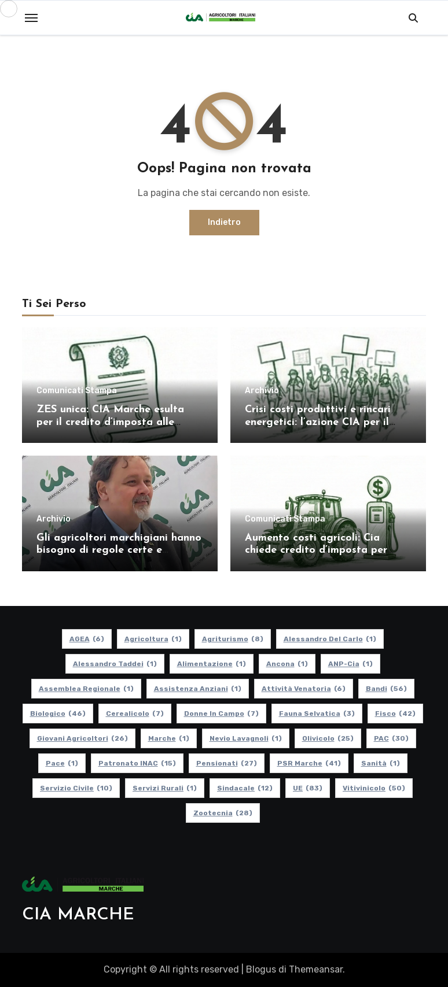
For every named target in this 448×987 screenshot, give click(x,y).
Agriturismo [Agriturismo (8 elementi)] (232, 639)
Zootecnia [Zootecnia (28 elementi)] (222, 813)
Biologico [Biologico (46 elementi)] (58, 713)
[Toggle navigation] (31, 18)
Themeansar (316, 969)
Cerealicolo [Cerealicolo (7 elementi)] (135, 713)
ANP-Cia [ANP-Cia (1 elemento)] (350, 664)
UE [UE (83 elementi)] (307, 788)
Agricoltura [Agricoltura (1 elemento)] (153, 639)
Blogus (261, 969)
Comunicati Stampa (76, 391)
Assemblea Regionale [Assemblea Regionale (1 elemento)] (86, 688)
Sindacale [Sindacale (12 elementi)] (245, 788)
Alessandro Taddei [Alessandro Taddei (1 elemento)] (115, 664)
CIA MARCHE (78, 915)
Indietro (224, 222)
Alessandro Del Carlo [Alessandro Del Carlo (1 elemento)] (330, 639)
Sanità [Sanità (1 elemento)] (380, 763)
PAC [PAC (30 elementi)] (391, 738)
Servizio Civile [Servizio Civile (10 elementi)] (76, 788)
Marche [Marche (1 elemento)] (168, 738)
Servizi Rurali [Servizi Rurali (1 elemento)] (165, 788)
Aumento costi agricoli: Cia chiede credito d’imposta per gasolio (316, 550)
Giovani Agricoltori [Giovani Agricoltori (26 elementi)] (82, 738)
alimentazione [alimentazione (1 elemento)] (211, 664)
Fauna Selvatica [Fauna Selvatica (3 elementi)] (317, 713)
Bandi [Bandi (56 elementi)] (386, 688)
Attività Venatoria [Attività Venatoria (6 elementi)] (304, 688)
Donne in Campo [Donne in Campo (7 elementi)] (221, 713)
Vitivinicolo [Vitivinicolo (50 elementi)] (374, 788)
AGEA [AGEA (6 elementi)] (86, 639)
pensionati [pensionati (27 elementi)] (226, 763)
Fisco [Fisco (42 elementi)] (395, 713)
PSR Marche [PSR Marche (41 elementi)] (309, 763)
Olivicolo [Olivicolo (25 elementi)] (328, 738)
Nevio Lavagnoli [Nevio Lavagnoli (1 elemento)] (246, 738)
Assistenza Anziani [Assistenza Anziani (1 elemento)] (197, 688)
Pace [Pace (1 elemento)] (62, 763)
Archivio (262, 391)
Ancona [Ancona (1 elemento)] (287, 664)
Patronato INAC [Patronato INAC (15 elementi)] (137, 763)
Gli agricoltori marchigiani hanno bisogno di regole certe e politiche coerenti (118, 550)
